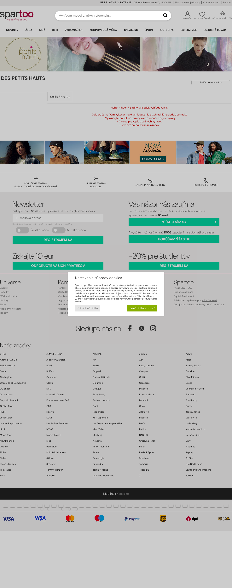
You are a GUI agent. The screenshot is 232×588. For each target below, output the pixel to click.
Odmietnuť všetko (88, 308)
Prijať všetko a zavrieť (142, 308)
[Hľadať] (165, 15)
